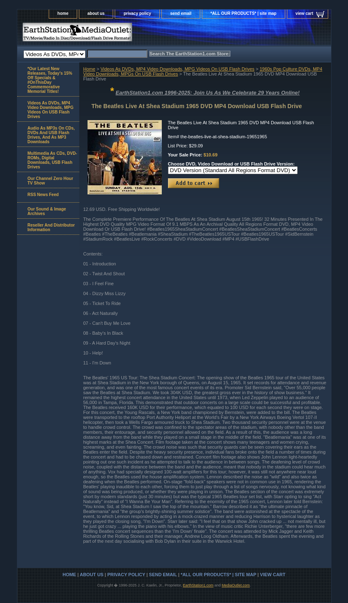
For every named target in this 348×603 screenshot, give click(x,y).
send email (181, 13)
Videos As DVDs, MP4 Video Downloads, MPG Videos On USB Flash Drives (177, 68)
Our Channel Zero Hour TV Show (50, 180)
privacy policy (137, 13)
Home (89, 68)
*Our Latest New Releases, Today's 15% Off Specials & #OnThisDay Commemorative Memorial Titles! (50, 80)
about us (96, 13)
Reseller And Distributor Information (51, 227)
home (63, 13)
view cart (304, 13)
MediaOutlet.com (236, 585)
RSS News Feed (43, 194)
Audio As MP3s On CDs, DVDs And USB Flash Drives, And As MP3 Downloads (51, 135)
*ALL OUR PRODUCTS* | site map (244, 13)
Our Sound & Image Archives (47, 211)
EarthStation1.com (198, 585)
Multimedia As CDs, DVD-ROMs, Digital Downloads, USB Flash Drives (52, 160)
